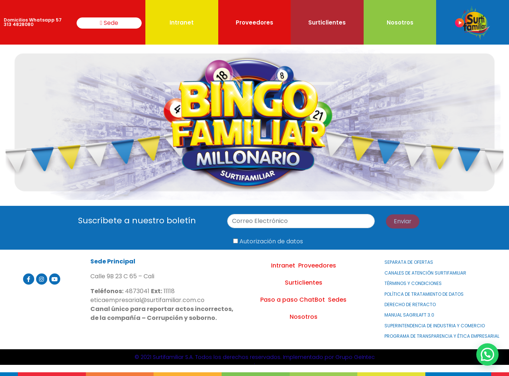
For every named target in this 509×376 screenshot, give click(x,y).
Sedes (337, 299)
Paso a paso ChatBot (292, 299)
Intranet (182, 22)
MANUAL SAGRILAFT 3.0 (409, 315)
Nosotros (400, 22)
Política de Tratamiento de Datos (424, 294)
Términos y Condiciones (413, 283)
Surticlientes (327, 22)
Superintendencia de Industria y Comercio (434, 325)
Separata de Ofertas (408, 262)
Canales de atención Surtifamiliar (425, 273)
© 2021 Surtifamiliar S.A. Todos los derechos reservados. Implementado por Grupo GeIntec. (255, 359)
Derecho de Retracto (410, 304)
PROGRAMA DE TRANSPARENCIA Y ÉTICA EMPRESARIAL (441, 336)
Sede (109, 23)
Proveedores (254, 22)
